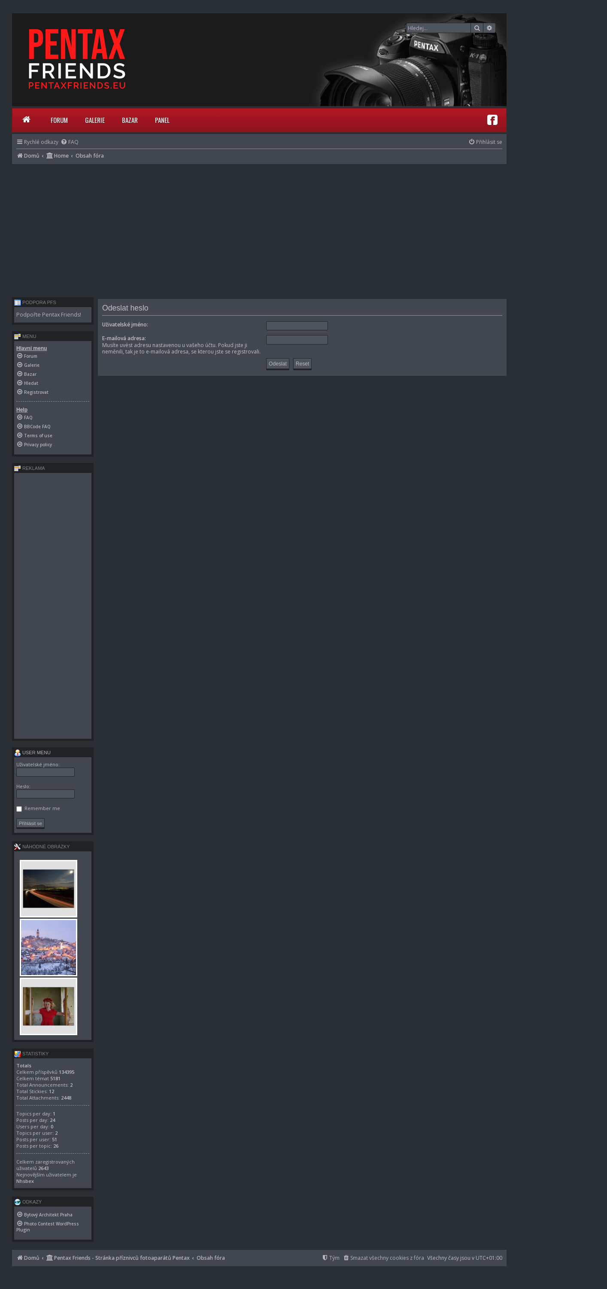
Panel (162, 120)
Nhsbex (25, 1181)
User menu (32, 752)
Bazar (130, 120)
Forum (59, 120)
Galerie (95, 120)
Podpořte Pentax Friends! (48, 314)
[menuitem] (70, 142)
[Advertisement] (259, 228)
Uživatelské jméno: (125, 324)
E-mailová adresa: (124, 338)
